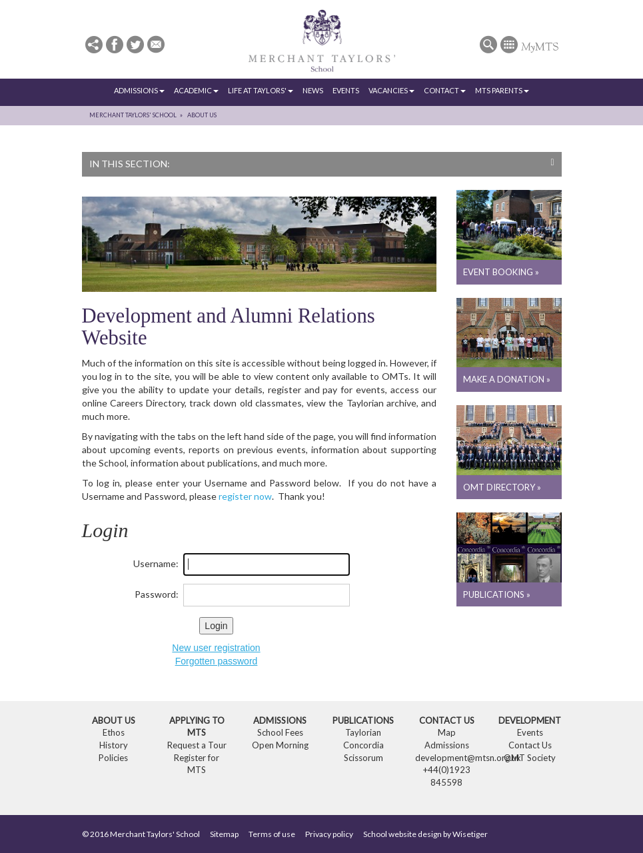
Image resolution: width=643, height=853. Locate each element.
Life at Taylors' (260, 90)
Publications (363, 720)
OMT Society (530, 757)
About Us (202, 115)
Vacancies (391, 90)
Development (529, 720)
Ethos (114, 732)
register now (245, 496)
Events (345, 90)
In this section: (321, 163)
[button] (94, 45)
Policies (113, 757)
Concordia (363, 745)
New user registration (216, 647)
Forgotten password (216, 661)
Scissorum (363, 757)
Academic (196, 90)
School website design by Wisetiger (425, 834)
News (313, 90)
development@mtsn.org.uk (468, 757)
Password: (157, 594)
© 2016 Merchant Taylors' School (141, 834)
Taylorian (363, 732)
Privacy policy (329, 834)
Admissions (139, 90)
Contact (445, 90)
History (113, 745)
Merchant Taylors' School (133, 115)
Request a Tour (197, 745)
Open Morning (280, 745)
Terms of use (272, 834)
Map (447, 732)
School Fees (280, 732)
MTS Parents (502, 90)
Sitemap (224, 834)
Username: (156, 563)
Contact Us (446, 720)
